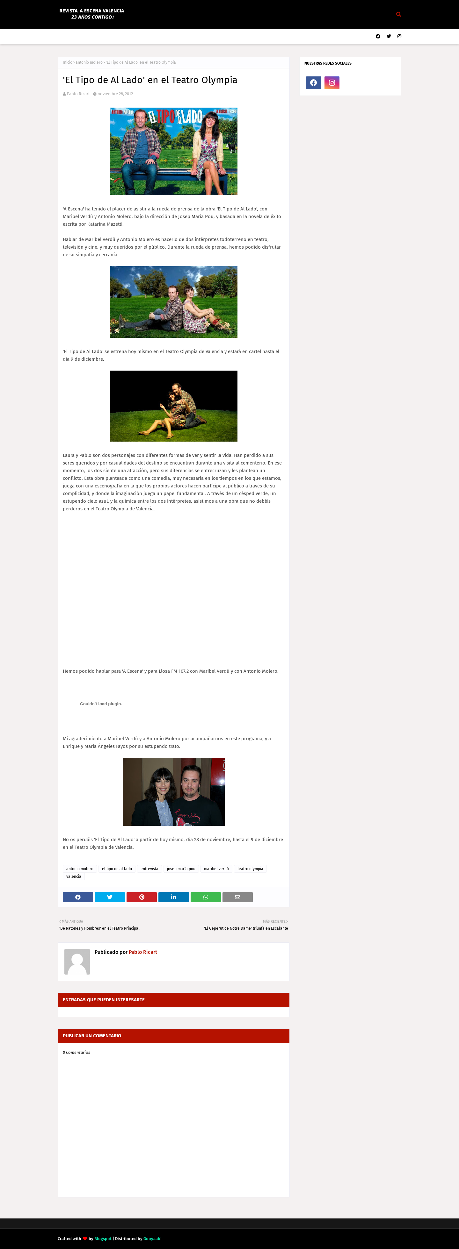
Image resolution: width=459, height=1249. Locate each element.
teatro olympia (250, 869)
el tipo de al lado (117, 869)
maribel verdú (216, 869)
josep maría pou (181, 869)
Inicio (67, 62)
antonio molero (89, 62)
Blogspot (103, 1238)
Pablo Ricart (78, 93)
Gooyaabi (152, 1238)
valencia (73, 876)
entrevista (149, 869)
